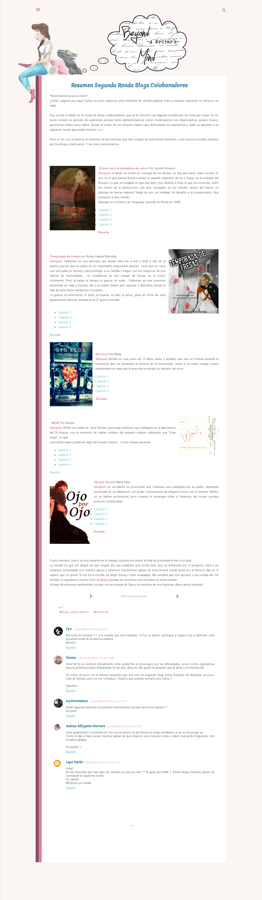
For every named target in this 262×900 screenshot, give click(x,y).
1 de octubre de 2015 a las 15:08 (95, 657)
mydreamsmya (77, 701)
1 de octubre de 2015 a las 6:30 (90, 629)
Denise (71, 657)
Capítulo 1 (105, 210)
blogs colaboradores (75, 612)
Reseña (55, 335)
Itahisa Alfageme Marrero (85, 726)
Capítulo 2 (105, 215)
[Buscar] (224, 11)
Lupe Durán (74, 762)
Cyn (68, 629)
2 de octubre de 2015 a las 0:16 (124, 726)
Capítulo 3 (105, 219)
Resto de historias (134, 596)
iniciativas (102, 612)
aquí (100, 130)
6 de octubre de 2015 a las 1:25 (102, 762)
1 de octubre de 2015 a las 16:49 (108, 701)
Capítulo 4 (105, 224)
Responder (71, 647)
